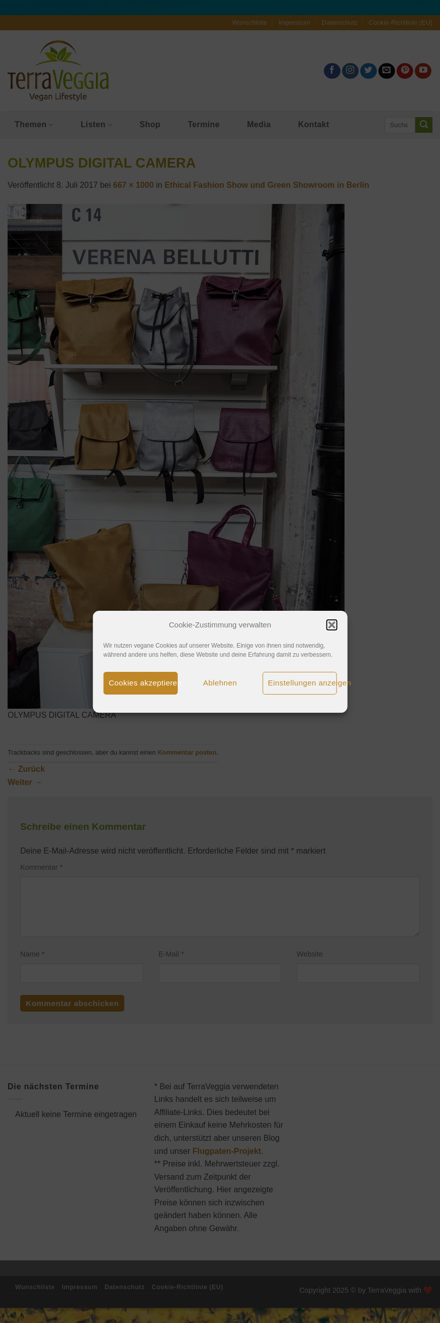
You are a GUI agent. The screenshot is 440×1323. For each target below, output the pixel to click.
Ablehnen (220, 682)
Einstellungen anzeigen (302, 682)
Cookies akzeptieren (143, 682)
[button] (332, 625)
